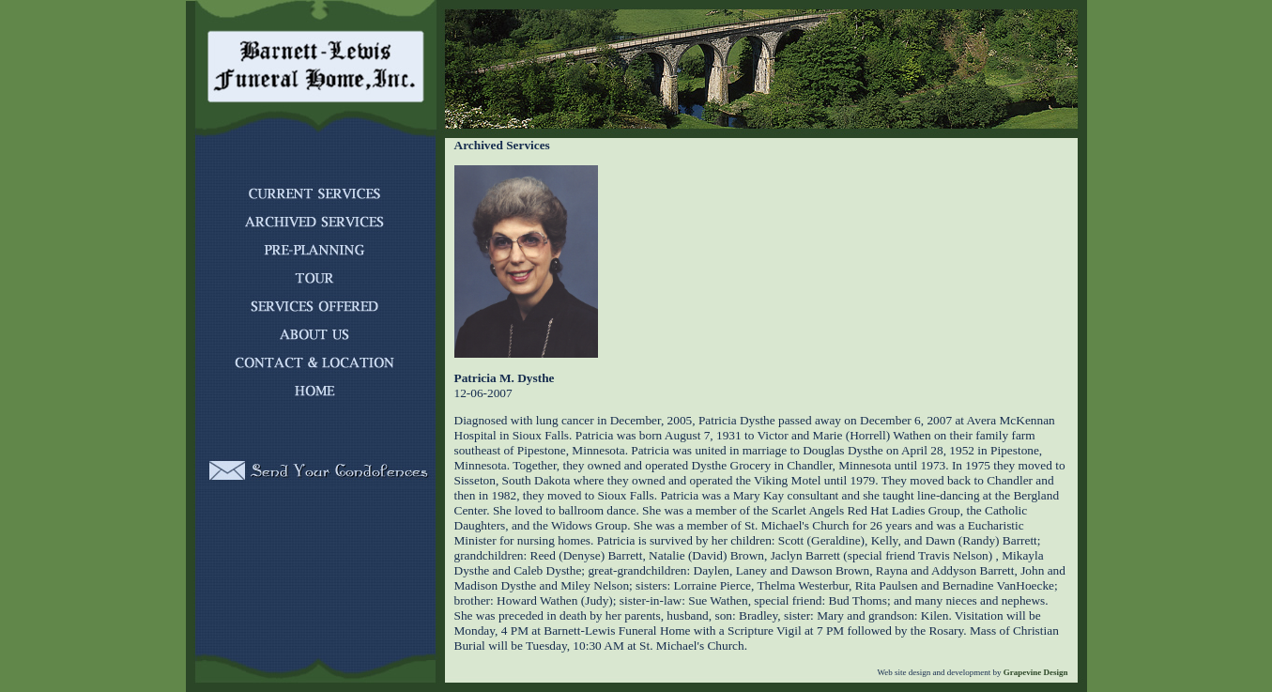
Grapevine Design (1035, 672)
